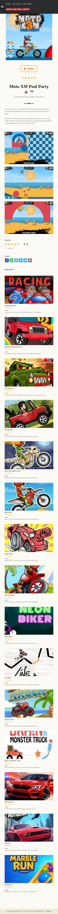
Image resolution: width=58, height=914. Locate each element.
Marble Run (8, 885)
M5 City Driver (9, 802)
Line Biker (8, 678)
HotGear (7, 843)
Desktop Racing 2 (10, 305)
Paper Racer (9, 554)
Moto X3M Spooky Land (12, 471)
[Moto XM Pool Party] (29, 37)
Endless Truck (9, 719)
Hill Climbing (9, 429)
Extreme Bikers (10, 595)
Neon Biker (8, 636)
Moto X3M (8, 512)
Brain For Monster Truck (12, 760)
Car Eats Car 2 (9, 388)
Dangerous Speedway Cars (14, 347)
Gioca (29, 68)
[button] (2, 6)
